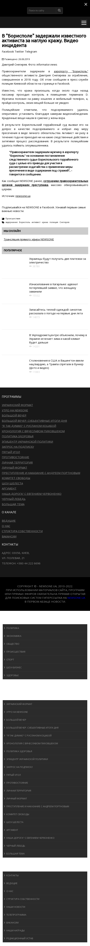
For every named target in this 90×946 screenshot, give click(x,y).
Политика (12, 628)
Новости (11, 620)
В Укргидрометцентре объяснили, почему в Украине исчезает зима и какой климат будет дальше (58, 338)
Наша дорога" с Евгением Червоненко (31, 494)
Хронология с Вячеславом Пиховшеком (33, 431)
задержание (11, 222)
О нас (6, 526)
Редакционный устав (19, 938)
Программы (14, 696)
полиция (54, 222)
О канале (11, 868)
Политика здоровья (18, 436)
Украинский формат (17, 405)
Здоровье (12, 675)
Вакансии (9, 536)
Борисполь (24, 222)
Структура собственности (22, 531)
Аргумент (9, 488)
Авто (9, 689)
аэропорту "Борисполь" (71, 71)
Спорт (10, 659)
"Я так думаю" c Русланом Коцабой (29, 426)
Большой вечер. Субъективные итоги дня (34, 420)
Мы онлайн (12, 230)
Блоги (9, 861)
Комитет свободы (16, 478)
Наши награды (15, 930)
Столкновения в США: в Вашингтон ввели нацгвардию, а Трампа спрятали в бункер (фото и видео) (56, 364)
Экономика (13, 636)
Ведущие (9, 520)
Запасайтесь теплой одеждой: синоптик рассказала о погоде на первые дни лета (56, 311)
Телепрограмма (16, 914)
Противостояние (15, 457)
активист (36, 222)
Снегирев (64, 222)
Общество (12, 643)
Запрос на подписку (18, 446)
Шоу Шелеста (12, 483)
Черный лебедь (14, 499)
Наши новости (15, 906)
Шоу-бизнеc (14, 667)
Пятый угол (11, 452)
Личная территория (17, 462)
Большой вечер (14, 415)
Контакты (12, 875)
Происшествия (12, 218)
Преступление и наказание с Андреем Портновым (41, 473)
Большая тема (13, 504)
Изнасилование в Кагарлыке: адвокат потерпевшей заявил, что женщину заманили (53, 287)
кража (45, 222)
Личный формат (14, 467)
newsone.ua (22, 196)
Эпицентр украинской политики (27, 441)
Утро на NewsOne (15, 410)
